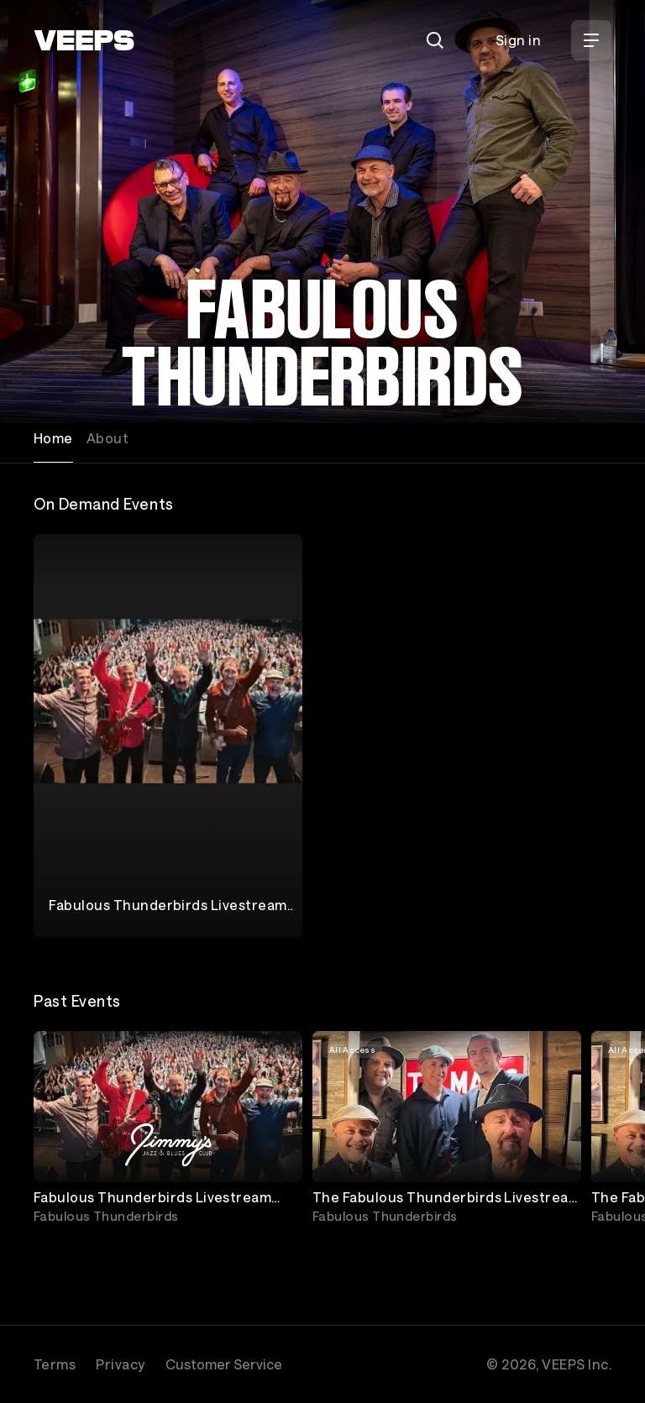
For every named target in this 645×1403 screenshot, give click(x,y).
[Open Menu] (591, 40)
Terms (55, 1364)
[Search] (435, 40)
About (107, 438)
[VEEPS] (84, 40)
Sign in (518, 40)
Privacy (120, 1364)
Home (53, 438)
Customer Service (223, 1364)
